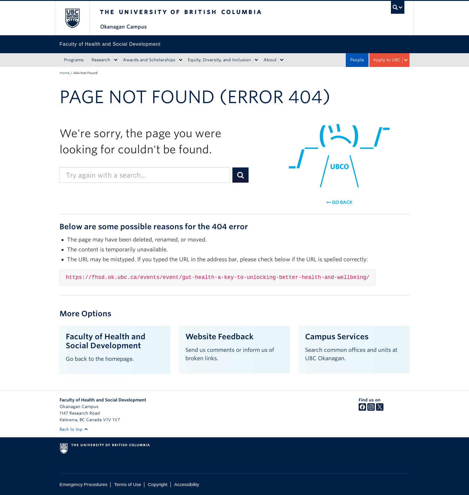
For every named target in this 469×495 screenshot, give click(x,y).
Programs (73, 59)
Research (101, 59)
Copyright (157, 484)
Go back (339, 202)
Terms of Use (127, 484)
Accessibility (186, 484)
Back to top (74, 429)
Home (64, 73)
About (270, 59)
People (357, 59)
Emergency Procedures (83, 484)
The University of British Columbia (72, 18)
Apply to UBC (387, 59)
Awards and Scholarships (149, 59)
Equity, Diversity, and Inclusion (219, 59)
